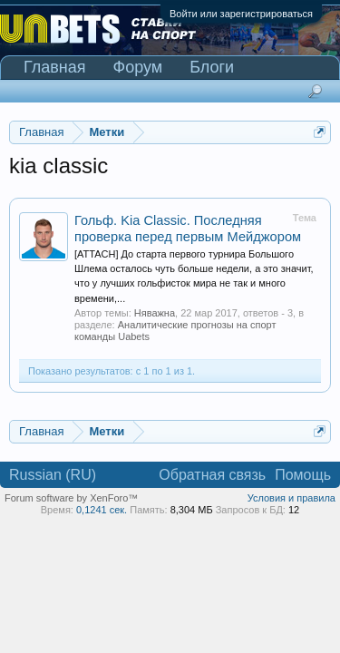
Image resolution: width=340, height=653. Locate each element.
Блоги (211, 67)
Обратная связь (212, 474)
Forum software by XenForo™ (71, 497)
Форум (138, 67)
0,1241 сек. (101, 509)
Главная (55, 67)
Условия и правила (291, 497)
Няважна (154, 312)
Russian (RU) (52, 474)
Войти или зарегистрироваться (241, 13)
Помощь (303, 474)
